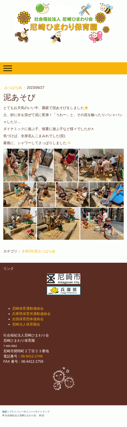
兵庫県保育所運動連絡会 (31, 314)
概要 (4, 411)
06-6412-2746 (32, 356)
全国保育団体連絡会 (28, 319)
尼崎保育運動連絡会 (28, 308)
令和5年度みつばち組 (38, 251)
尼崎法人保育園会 (26, 324)
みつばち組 (13, 87)
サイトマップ (42, 411)
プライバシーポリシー (21, 411)
